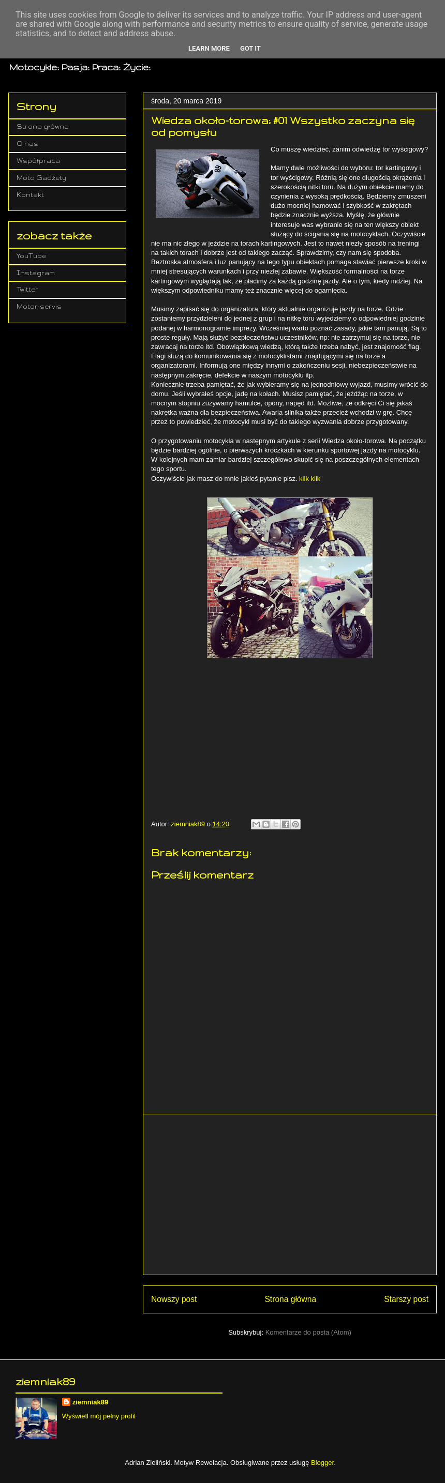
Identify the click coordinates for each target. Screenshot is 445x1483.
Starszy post (406, 1299)
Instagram (36, 272)
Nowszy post (174, 1299)
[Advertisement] (289, 1194)
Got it (250, 48)
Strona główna (290, 1299)
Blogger (322, 1462)
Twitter (27, 289)
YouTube (31, 255)
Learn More (209, 48)
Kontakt (30, 194)
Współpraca (38, 160)
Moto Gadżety (41, 177)
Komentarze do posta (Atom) (308, 1332)
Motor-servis (39, 306)
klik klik (309, 478)
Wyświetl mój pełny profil (99, 1416)
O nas (27, 143)
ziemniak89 (90, 1402)
